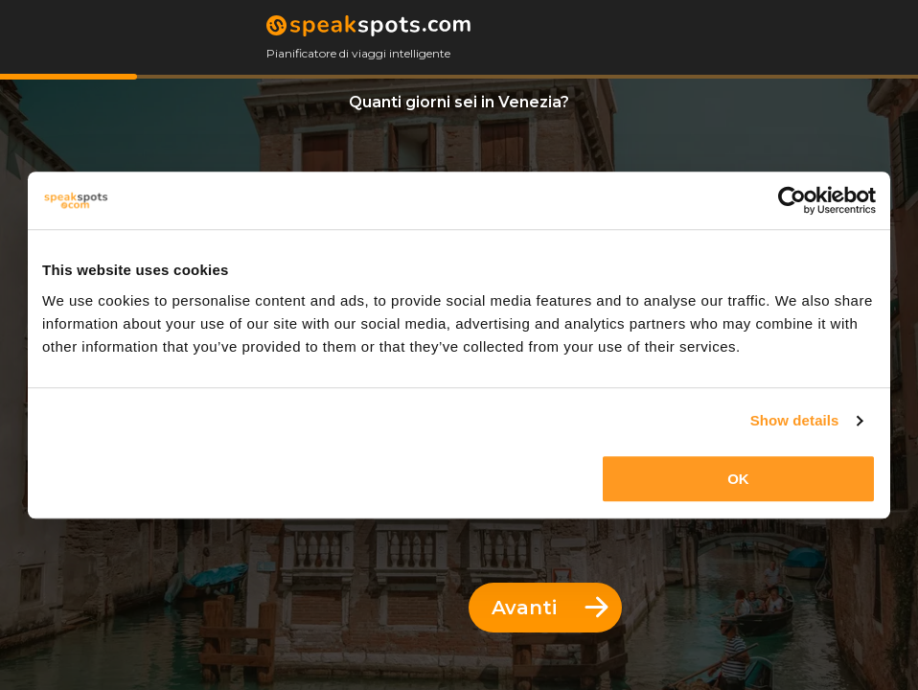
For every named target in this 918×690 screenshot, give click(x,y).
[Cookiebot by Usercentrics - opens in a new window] (792, 200)
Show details (794, 420)
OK (738, 479)
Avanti (550, 607)
